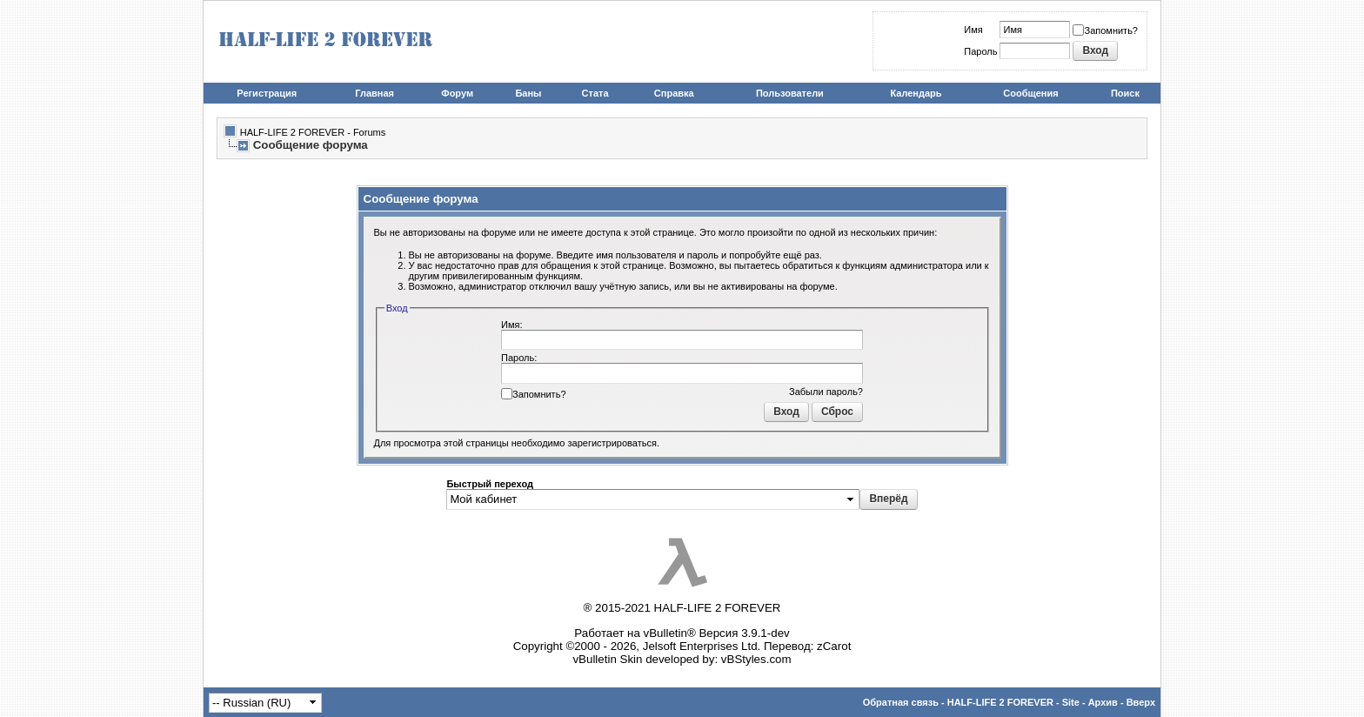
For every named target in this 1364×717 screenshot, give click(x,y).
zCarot (834, 646)
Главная (374, 93)
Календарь (915, 93)
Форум (457, 93)
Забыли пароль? (826, 391)
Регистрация (267, 93)
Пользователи (790, 93)
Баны (528, 93)
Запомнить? (1105, 30)
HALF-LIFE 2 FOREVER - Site (1013, 702)
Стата (595, 93)
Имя (973, 29)
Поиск (1125, 93)
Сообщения (1030, 93)
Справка (674, 93)
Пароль (980, 51)
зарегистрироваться (612, 443)
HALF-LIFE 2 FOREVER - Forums (312, 132)
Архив (1103, 702)
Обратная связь (901, 702)
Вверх (1141, 702)
